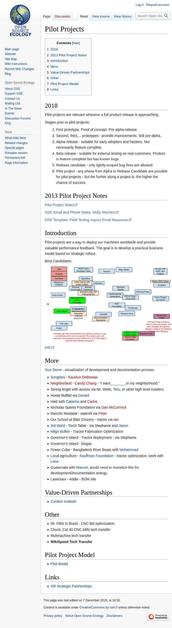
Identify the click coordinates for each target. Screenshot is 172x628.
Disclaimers (114, 616)
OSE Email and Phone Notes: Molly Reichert (80, 212)
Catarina (72, 401)
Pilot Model (59, 564)
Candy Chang (86, 383)
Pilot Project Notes (59, 205)
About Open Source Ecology (84, 616)
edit (48, 347)
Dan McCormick (114, 407)
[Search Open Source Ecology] (153, 15)
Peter (102, 413)
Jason (123, 426)
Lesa (54, 461)
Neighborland (60, 383)
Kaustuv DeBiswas (83, 377)
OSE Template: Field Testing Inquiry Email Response (86, 220)
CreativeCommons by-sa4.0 (98, 607)
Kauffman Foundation (97, 456)
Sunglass (57, 377)
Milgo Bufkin (60, 431)
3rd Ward (57, 426)
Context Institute (63, 501)
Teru (116, 389)
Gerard (83, 395)
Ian (115, 419)
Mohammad (129, 450)
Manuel (82, 467)
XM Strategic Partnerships (71, 586)
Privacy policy (53, 616)
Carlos (92, 401)
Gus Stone (53, 370)
